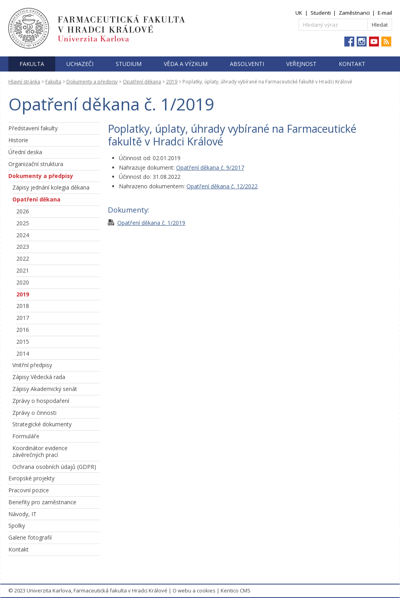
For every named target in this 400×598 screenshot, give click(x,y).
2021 (22, 270)
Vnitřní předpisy (32, 365)
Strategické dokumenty (42, 424)
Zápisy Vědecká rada (38, 377)
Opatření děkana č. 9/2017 (210, 167)
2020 (22, 282)
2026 (22, 211)
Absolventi (247, 64)
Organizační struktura (35, 164)
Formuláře (25, 436)
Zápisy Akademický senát (44, 389)
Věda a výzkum (186, 64)
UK (298, 12)
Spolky (16, 525)
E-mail (385, 12)
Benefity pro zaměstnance (42, 502)
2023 (22, 246)
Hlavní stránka (24, 81)
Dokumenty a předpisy (92, 81)
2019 (171, 81)
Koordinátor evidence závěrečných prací (40, 451)
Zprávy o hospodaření (40, 400)
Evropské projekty (31, 478)
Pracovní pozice (28, 490)
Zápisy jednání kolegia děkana (50, 187)
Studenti (321, 12)
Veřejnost (301, 64)
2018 (22, 306)
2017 (22, 317)
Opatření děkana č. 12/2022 (222, 186)
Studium (129, 64)
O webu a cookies (194, 590)
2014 (22, 353)
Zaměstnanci (354, 12)
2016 (22, 329)
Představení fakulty (33, 128)
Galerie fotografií (30, 537)
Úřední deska (25, 152)
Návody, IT (22, 514)
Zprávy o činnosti (34, 412)
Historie (18, 140)
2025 (22, 223)
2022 (22, 258)
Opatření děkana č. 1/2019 (151, 222)
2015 (22, 341)
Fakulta (31, 64)
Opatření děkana (142, 81)
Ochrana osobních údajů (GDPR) (54, 466)
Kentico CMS (235, 590)
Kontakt (352, 64)
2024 (22, 235)
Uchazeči (79, 64)
